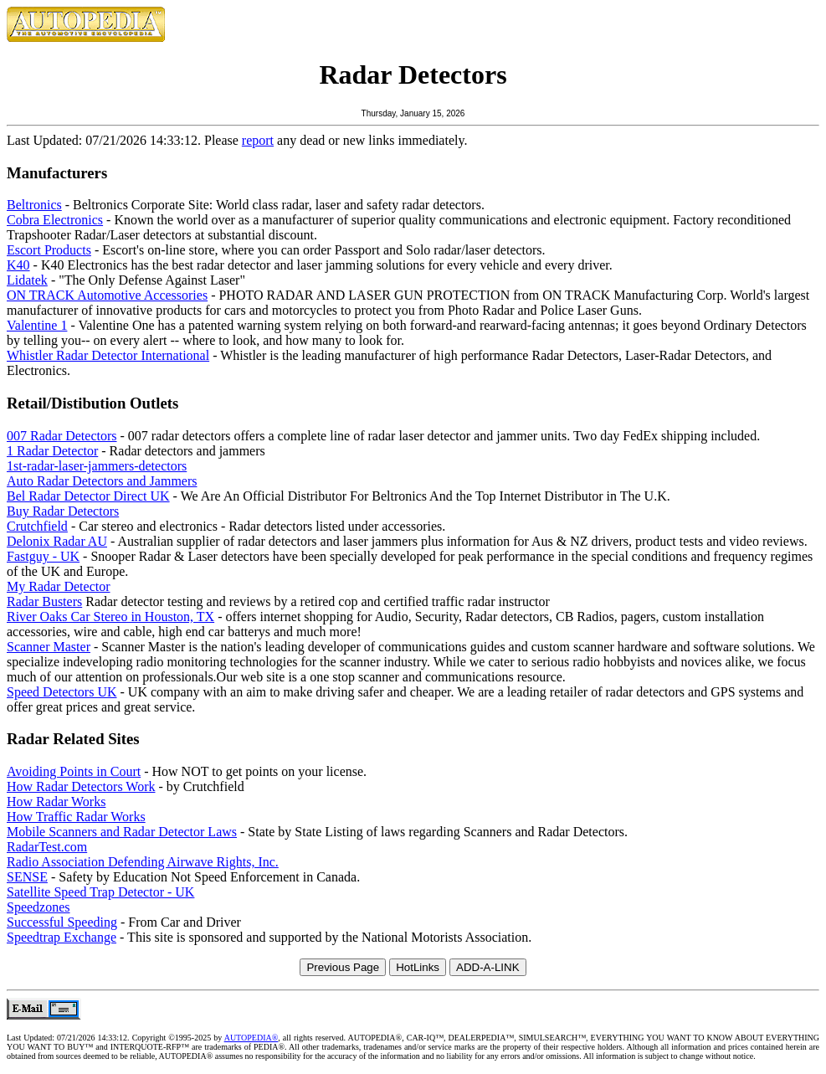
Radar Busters (44, 601)
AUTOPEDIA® (251, 1037)
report (258, 140)
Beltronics (34, 205)
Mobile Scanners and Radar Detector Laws (122, 832)
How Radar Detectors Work (81, 786)
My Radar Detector (58, 586)
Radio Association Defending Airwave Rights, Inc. (143, 862)
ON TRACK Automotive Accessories (107, 295)
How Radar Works (56, 801)
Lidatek (27, 280)
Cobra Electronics (55, 220)
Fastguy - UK (43, 556)
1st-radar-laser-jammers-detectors (97, 466)
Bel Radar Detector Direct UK (88, 496)
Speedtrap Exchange (61, 937)
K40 (18, 265)
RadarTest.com (47, 847)
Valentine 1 (37, 325)
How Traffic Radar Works (76, 816)
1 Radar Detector (52, 451)
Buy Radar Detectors (63, 511)
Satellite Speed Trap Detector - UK (100, 892)
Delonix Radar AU (57, 541)
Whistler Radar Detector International (108, 355)
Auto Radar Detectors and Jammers (102, 481)
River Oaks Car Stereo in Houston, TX (110, 616)
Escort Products (49, 250)
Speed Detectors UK (62, 692)
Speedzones (38, 907)
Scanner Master (48, 647)
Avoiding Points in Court (74, 771)
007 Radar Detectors (62, 436)
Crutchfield (37, 526)
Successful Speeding (62, 922)
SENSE (27, 877)
